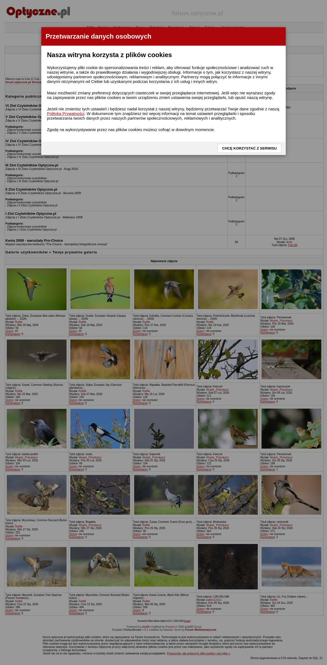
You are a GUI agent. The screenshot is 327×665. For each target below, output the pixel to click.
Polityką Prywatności (65, 113)
